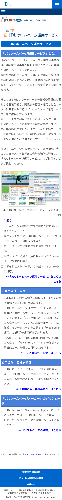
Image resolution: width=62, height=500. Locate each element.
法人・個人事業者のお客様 (31, 478)
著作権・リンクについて (42, 492)
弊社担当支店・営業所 (32, 454)
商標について (9, 490)
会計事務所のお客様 (31, 471)
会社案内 (31, 484)
